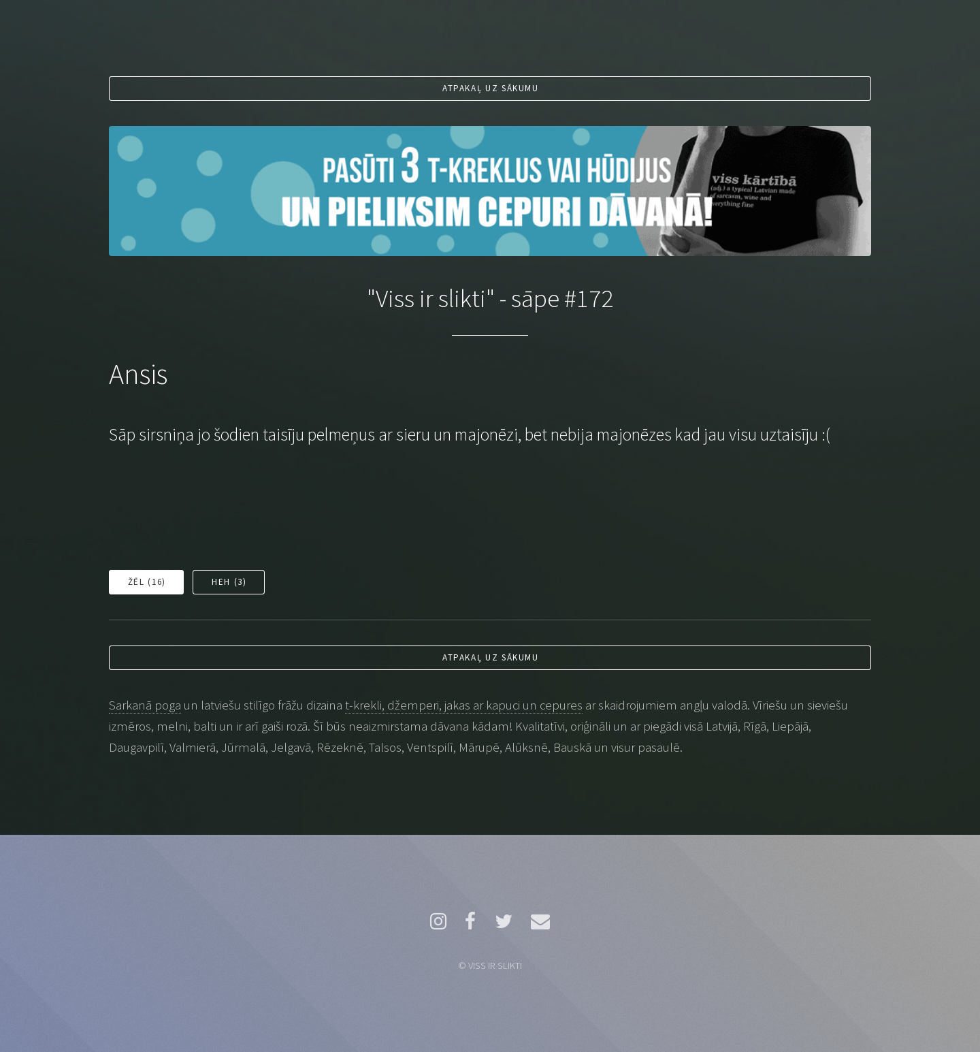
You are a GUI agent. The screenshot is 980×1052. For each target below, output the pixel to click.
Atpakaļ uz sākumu (490, 88)
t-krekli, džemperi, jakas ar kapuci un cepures (464, 705)
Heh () (229, 582)
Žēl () (147, 582)
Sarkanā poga (145, 705)
